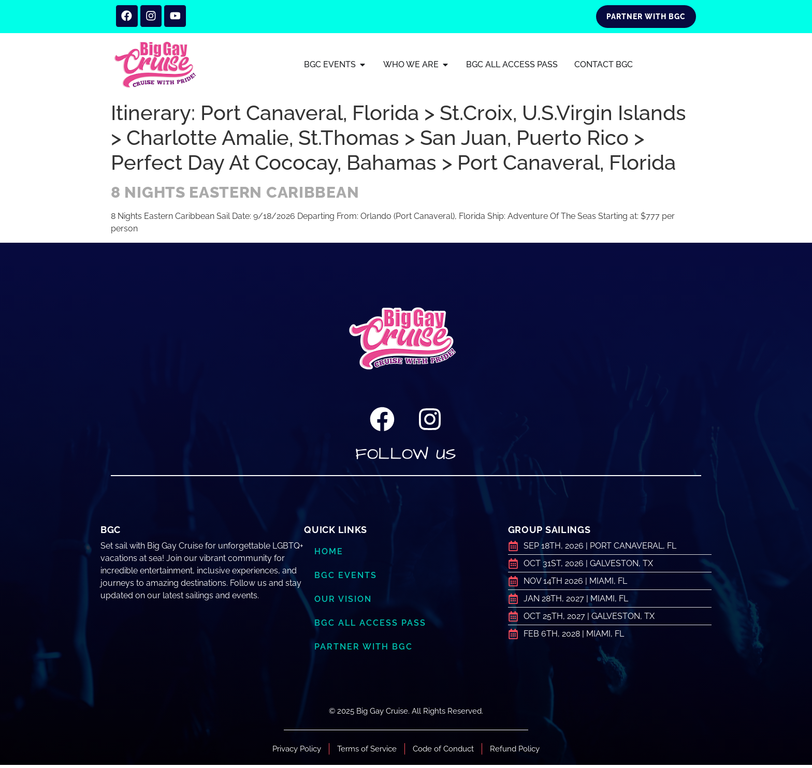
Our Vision (344, 602)
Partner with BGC (365, 650)
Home (329, 555)
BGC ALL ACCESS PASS (371, 626)
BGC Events (346, 578)
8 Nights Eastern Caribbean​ (235, 195)
